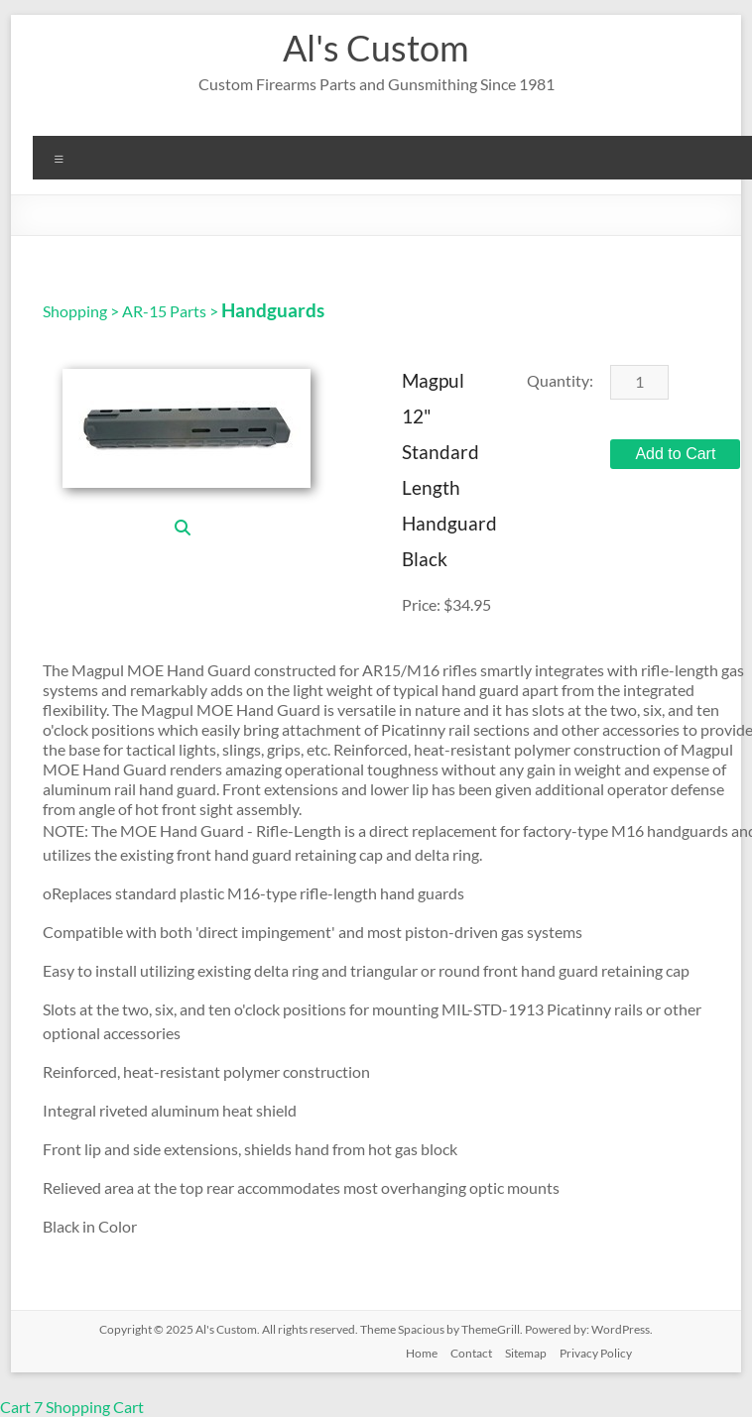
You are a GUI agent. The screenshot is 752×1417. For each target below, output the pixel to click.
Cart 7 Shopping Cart (72, 1406)
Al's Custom (376, 47)
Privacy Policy (596, 1353)
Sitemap (526, 1353)
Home (422, 1353)
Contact (471, 1353)
